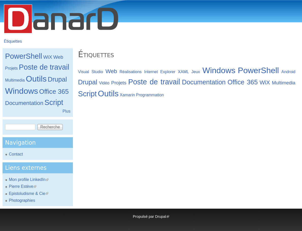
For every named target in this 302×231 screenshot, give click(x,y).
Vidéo (104, 83)
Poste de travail (154, 82)
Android (288, 72)
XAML (183, 72)
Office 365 (243, 82)
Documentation (204, 82)
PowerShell (258, 70)
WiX (265, 82)
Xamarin (127, 95)
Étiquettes (13, 41)
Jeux (196, 72)
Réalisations (130, 72)
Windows (218, 70)
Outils (108, 93)
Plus (66, 111)
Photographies (22, 200)
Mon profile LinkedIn (29, 179)
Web (111, 71)
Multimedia (283, 82)
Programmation (150, 95)
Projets (118, 82)
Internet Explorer (159, 72)
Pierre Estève (22, 186)
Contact (16, 154)
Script (87, 94)
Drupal (87, 82)
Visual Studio (90, 72)
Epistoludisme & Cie (28, 193)
